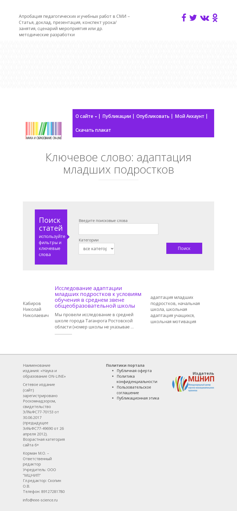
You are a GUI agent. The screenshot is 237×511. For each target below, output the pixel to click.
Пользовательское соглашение (134, 390)
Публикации (116, 116)
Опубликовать (153, 116)
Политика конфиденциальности (137, 379)
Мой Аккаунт (189, 116)
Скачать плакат (93, 130)
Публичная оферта (134, 370)
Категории (89, 239)
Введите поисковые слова (103, 220)
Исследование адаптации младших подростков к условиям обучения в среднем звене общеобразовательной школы (98, 297)
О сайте (86, 116)
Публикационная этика (138, 398)
